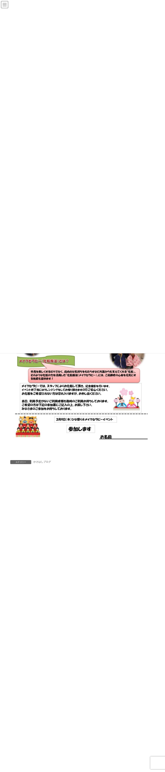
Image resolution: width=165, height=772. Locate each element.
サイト (15, 594)
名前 (16, 556)
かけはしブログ (42, 461)
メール (18, 575)
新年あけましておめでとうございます (89, 759)
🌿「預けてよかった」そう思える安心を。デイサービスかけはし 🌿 (109, 720)
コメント (19, 506)
